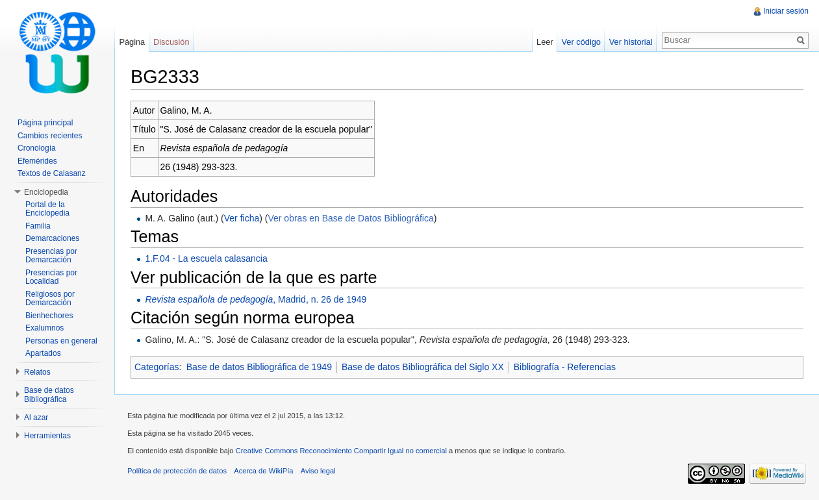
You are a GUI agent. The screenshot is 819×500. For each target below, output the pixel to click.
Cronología (37, 148)
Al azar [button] (36, 417)
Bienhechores (49, 315)
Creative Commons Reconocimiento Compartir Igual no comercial (341, 451)
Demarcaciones (52, 238)
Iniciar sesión (786, 11)
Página (132, 42)
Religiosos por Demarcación (50, 299)
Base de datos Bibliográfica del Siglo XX (423, 367)
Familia (38, 226)
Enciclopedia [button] (46, 192)
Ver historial (631, 42)
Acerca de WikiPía (263, 471)
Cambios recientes (50, 135)
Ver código (580, 42)
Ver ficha (241, 218)
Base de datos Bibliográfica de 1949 (259, 367)
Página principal (45, 122)
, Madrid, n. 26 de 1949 (255, 299)
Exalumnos (44, 327)
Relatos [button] (37, 372)
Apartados (43, 353)
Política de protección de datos (177, 471)
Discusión (171, 42)
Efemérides (37, 161)
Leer (544, 42)
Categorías (156, 367)
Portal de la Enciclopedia (47, 209)
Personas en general (61, 340)
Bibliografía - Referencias (565, 367)
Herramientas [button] (47, 435)
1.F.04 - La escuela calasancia (206, 258)
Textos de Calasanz (52, 173)
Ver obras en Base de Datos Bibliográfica (350, 218)
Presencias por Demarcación (51, 256)
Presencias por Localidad (51, 277)
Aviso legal (318, 471)
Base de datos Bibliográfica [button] (49, 395)
